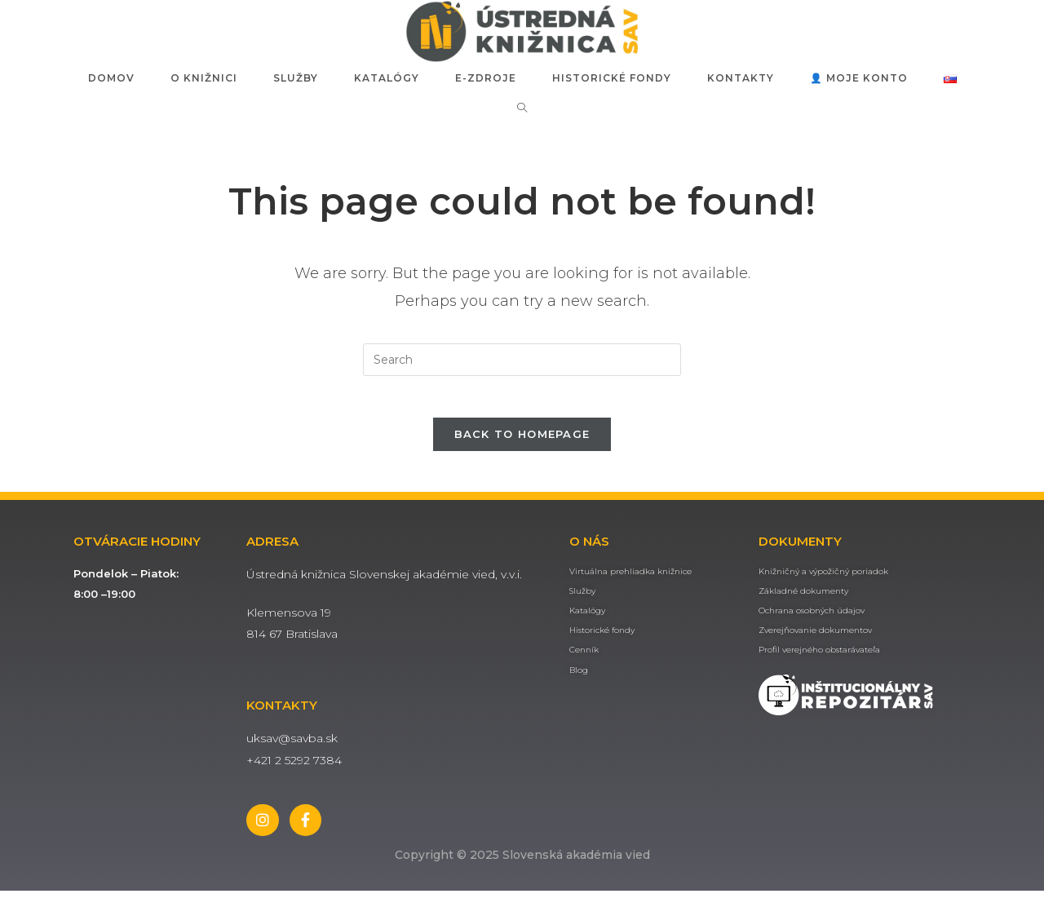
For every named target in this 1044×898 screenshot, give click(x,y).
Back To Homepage (522, 441)
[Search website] (522, 108)
